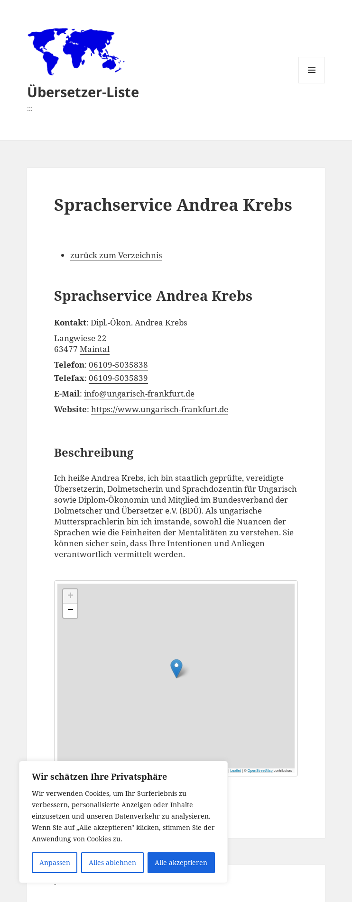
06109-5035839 (118, 377)
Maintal (95, 348)
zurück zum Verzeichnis (116, 255)
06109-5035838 (118, 364)
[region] (123, 822)
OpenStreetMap (260, 770)
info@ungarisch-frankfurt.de (139, 393)
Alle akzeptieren (181, 862)
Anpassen (54, 862)
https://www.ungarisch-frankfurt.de (159, 409)
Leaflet (235, 770)
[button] (235, 660)
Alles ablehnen (112, 862)
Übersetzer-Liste (83, 91)
